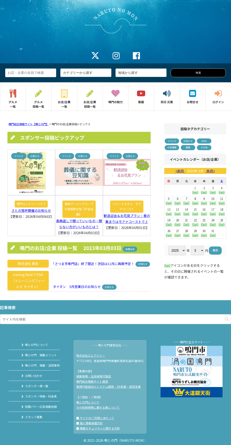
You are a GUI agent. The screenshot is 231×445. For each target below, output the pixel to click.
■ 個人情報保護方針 (92, 423)
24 (213, 222)
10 (213, 201)
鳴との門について (31, 345)
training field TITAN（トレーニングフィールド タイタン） (28, 280)
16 (204, 212)
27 (177, 233)
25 (222, 222)
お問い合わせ (28, 376)
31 (213, 233)
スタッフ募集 (28, 417)
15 (195, 212)
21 (186, 222)
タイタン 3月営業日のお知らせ (76, 286)
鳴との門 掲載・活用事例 (37, 365)
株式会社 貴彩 (28, 263)
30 (204, 233)
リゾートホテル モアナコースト (126, 206)
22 (195, 222)
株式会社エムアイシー (93, 355)
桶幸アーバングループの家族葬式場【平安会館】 (78, 209)
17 (213, 212)
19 (169, 222)
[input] (115, 319)
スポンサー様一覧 (31, 386)
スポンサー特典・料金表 (36, 396)
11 (222, 201)
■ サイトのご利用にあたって (98, 418)
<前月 (180, 170)
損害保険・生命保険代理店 (96, 376)
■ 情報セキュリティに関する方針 (100, 428)
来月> (210, 170)
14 (186, 212)
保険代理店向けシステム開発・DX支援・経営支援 (111, 387)
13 (177, 212)
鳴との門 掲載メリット (36, 355)
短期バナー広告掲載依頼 (36, 407)
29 (195, 233)
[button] (226, 319)
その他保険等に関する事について (100, 407)
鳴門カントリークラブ (31, 204)
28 (186, 233)
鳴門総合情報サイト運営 (94, 381)
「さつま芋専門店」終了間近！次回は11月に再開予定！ (92, 263)
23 (204, 222)
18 (222, 212)
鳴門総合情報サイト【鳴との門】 (28, 124)
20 (177, 222)
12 (169, 212)
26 (169, 233)
